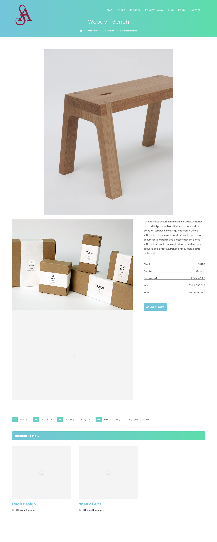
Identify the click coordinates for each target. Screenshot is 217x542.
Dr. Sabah (24, 419)
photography (132, 419)
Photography (85, 419)
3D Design (70, 419)
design (118, 419)
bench (107, 419)
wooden (146, 419)
